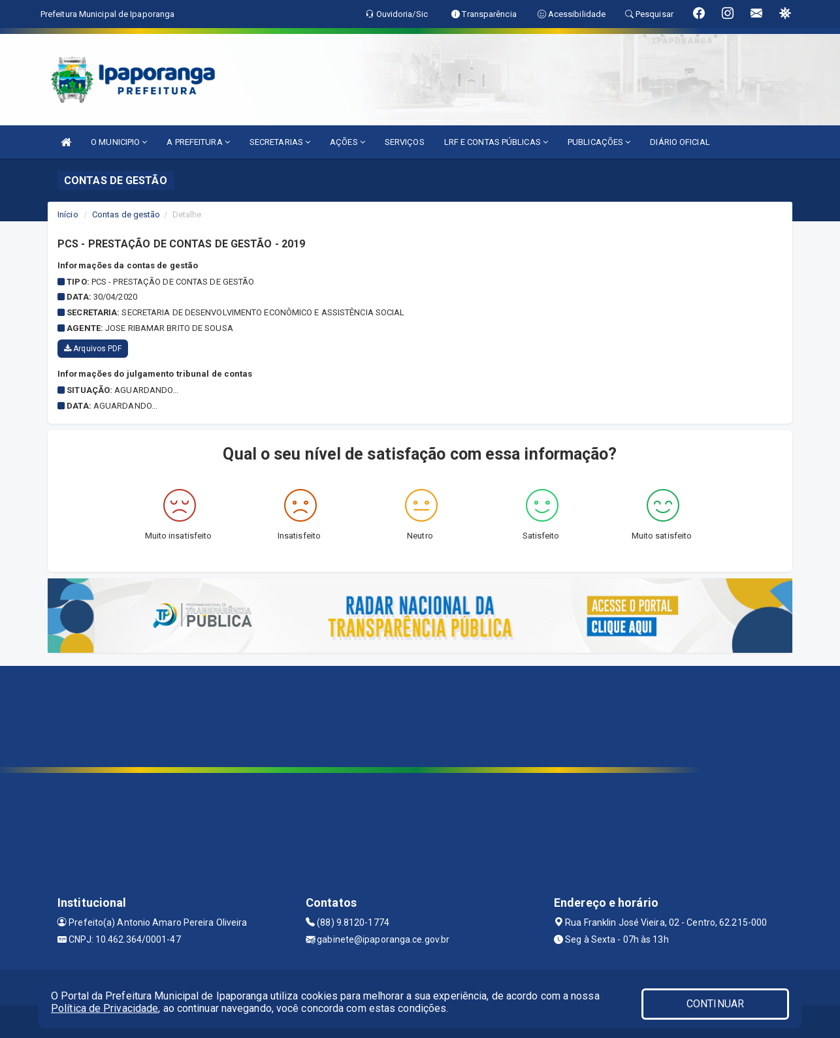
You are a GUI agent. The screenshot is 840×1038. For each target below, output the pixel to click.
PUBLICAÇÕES (599, 142)
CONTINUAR (715, 1004)
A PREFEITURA (198, 142)
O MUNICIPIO (119, 142)
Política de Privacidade (104, 1008)
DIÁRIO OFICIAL (679, 142)
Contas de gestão (126, 214)
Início (67, 214)
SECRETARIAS (280, 142)
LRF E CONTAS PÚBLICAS (496, 142)
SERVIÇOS (405, 142)
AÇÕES (347, 142)
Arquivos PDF (92, 348)
